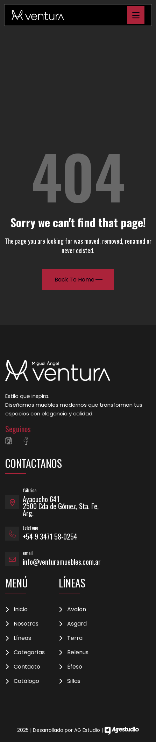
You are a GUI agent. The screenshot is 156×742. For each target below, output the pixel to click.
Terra (75, 638)
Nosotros (26, 624)
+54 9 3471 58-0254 (50, 536)
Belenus (77, 652)
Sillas (73, 681)
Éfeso (74, 667)
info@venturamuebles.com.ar (62, 561)
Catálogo (26, 681)
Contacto (27, 667)
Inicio (21, 609)
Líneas (22, 638)
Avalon (76, 609)
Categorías (29, 652)
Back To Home (78, 280)
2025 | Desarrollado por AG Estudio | (78, 730)
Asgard (77, 624)
